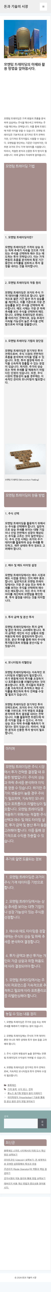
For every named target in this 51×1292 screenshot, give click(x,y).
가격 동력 (12, 1089)
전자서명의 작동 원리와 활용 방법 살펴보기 (24, 1178)
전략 (30, 1089)
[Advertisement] (26, 203)
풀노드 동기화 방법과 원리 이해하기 (25, 1093)
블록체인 (12, 1085)
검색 (6, 1116)
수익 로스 (22, 1089)
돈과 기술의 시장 (16, 6)
